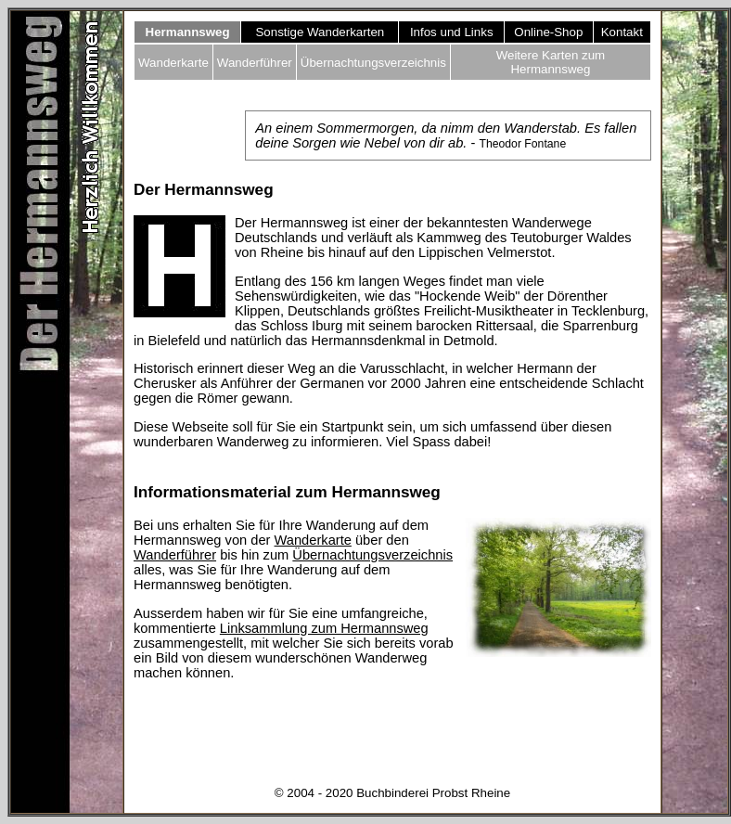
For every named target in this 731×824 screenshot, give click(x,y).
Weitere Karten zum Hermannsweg (551, 62)
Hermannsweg (188, 32)
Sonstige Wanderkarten (319, 32)
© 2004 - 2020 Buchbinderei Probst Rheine (392, 793)
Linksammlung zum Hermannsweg (324, 628)
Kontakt (622, 32)
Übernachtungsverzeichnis (373, 63)
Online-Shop (548, 32)
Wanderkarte (173, 63)
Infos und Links (452, 32)
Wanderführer (254, 63)
